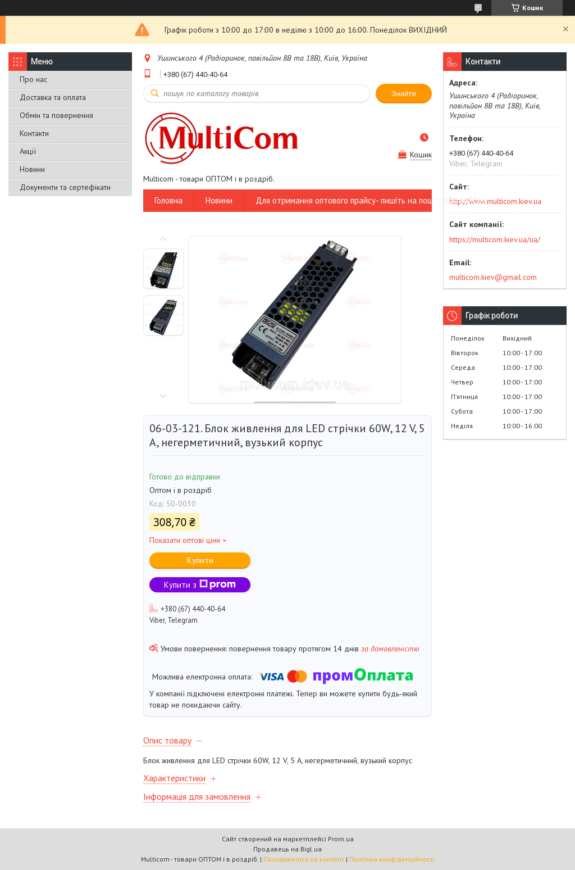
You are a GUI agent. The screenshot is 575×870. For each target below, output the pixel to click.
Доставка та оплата (53, 97)
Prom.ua (341, 839)
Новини (32, 169)
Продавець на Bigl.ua (287, 849)
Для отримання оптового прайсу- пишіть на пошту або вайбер (370, 200)
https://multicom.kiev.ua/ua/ (494, 239)
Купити (200, 560)
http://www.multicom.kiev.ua (495, 201)
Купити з (200, 584)
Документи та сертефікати (65, 187)
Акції (28, 151)
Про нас (33, 79)
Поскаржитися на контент (303, 859)
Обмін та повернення (56, 115)
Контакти (34, 133)
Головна (168, 200)
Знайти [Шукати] (403, 93)
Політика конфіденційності (392, 859)
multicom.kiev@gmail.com (493, 277)
